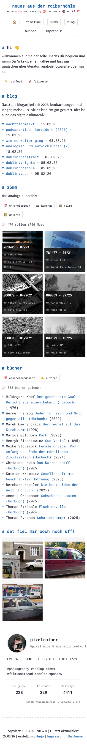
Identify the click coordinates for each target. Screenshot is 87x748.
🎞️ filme (65, 205)
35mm (54, 22)
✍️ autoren (49, 378)
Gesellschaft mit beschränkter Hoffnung (40, 476)
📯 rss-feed (13, 81)
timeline (33, 22)
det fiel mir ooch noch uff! (41, 531)
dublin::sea (17, 173)
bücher (30, 31)
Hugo (40, 736)
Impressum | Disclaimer (65, 736)
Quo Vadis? (55, 440)
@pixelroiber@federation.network (58, 646)
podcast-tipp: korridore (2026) (37, 129)
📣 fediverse (38, 81)
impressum (54, 31)
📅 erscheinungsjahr (19, 378)
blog (71, 22)
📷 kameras (44, 205)
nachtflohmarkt (20, 124)
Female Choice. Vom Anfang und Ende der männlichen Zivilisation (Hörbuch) (41, 451)
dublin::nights (20, 162)
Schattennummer (51, 517)
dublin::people (20, 168)
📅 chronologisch (17, 205)
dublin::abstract (22, 157)
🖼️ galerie (12, 214)
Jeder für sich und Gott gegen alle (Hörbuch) (44, 416)
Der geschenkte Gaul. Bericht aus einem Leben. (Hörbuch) (42, 399)
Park (43, 435)
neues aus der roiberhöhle (43, 6)
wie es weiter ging (24, 140)
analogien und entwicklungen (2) (38, 146)
